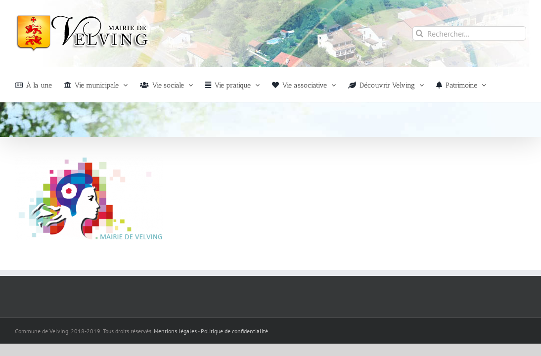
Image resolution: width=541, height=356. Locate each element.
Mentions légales (175, 331)
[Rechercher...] (469, 33)
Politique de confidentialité (234, 331)
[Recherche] (419, 33)
